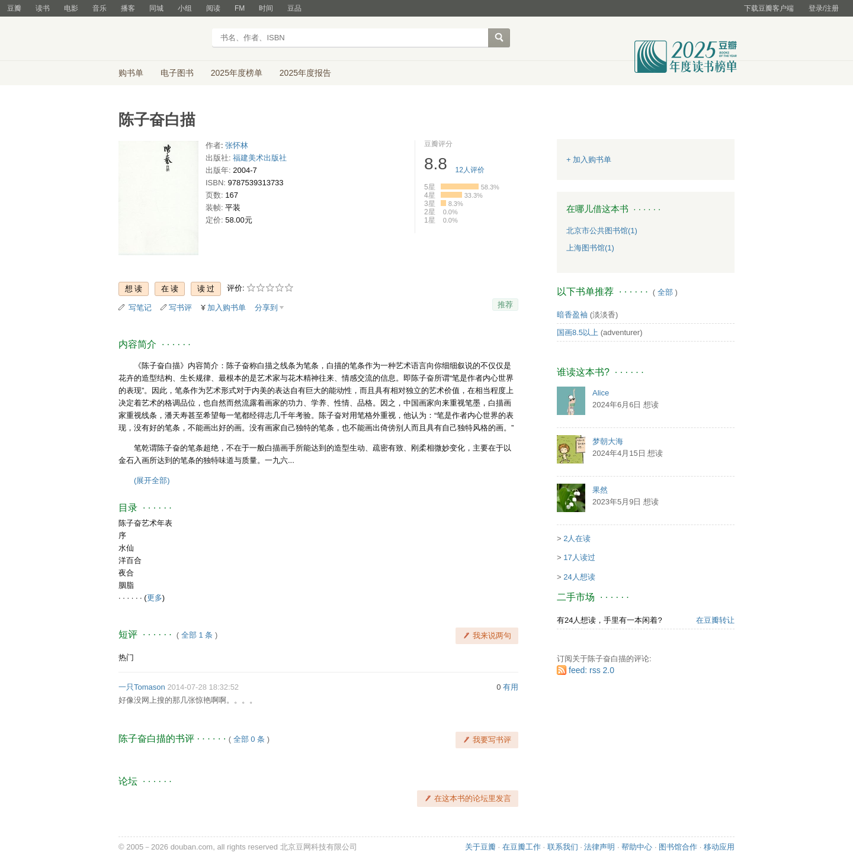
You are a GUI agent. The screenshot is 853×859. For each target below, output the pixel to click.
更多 (154, 597)
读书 (43, 8)
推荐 (505, 304)
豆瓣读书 (161, 39)
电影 (71, 8)
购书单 (130, 73)
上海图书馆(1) (590, 247)
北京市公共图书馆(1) (601, 230)
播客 (128, 8)
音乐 (99, 8)
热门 (126, 657)
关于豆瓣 (480, 846)
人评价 (470, 170)
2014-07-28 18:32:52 (203, 687)
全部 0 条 (249, 739)
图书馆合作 (678, 846)
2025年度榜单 (236, 73)
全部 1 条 (197, 634)
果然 (600, 489)
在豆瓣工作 (521, 846)
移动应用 (719, 846)
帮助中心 (636, 846)
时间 (266, 8)
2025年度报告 (305, 73)
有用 (510, 687)
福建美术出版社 (260, 157)
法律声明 (599, 846)
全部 (665, 292)
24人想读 (579, 576)
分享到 (266, 307)
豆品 (294, 8)
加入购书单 (226, 307)
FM (240, 8)
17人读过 (579, 557)
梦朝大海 (607, 441)
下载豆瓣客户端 (769, 8)
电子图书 (177, 73)
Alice (600, 392)
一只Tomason (141, 687)
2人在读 (577, 538)
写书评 (180, 307)
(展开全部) (152, 480)
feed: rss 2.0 (591, 670)
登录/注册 (824, 8)
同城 (156, 8)
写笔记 (140, 307)
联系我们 (562, 846)
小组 (185, 8)
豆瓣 (14, 8)
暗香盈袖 (572, 314)
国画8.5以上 (577, 332)
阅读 (213, 8)
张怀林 (236, 145)
